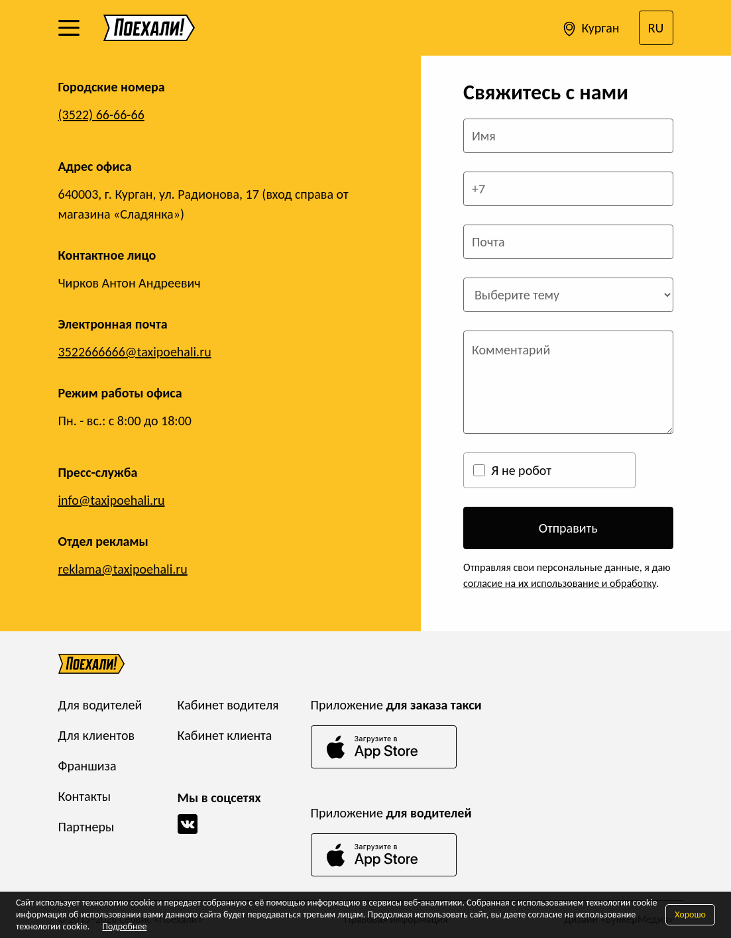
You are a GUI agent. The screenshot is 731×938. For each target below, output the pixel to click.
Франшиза (87, 766)
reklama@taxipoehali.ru (123, 569)
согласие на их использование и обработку (559, 583)
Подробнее (124, 926)
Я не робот (521, 470)
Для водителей (100, 705)
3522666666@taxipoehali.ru (134, 352)
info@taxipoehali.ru (111, 500)
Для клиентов (96, 735)
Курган (590, 29)
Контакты (84, 796)
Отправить (568, 528)
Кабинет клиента (225, 735)
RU (656, 28)
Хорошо (690, 914)
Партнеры (86, 827)
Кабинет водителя (228, 705)
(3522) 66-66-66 (101, 115)
